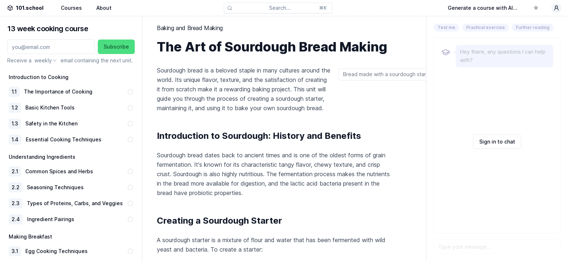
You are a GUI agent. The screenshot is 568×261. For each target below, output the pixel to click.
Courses (71, 8)
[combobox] (46, 60)
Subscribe (116, 47)
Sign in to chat (497, 141)
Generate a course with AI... (482, 8)
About (104, 8)
